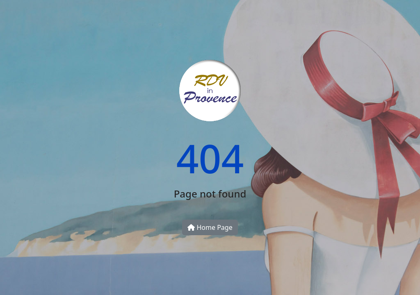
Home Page (209, 227)
